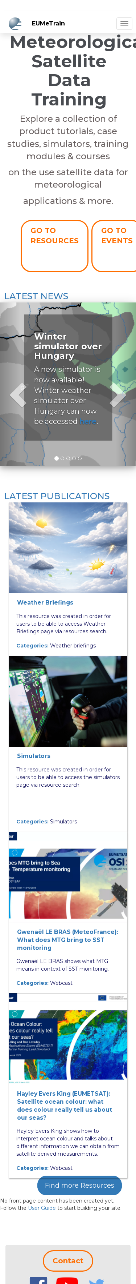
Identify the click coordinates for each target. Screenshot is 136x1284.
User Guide (42, 1208)
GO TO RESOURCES (54, 235)
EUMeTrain (48, 23)
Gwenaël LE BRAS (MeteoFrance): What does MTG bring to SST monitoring (67, 939)
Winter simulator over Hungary (68, 346)
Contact (68, 1260)
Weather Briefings (45, 602)
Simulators (33, 756)
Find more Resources (79, 1185)
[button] (10, 384)
